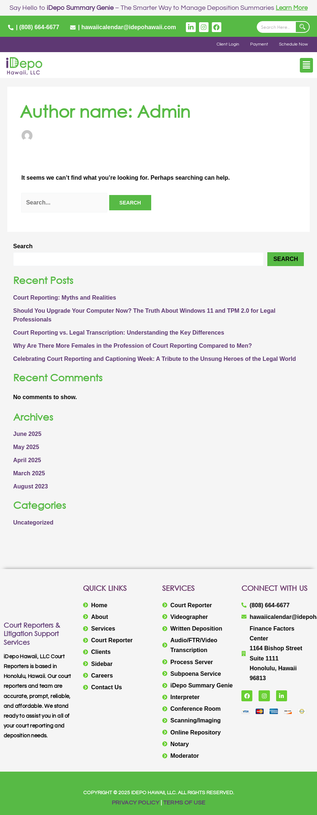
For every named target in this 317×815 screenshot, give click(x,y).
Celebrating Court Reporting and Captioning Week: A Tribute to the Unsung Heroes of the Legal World (154, 359)
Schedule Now (293, 44)
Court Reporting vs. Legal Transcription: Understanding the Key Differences (119, 332)
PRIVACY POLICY (136, 803)
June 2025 (27, 434)
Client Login (228, 44)
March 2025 (29, 473)
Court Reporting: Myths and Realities (64, 298)
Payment (259, 44)
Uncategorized (33, 522)
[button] (306, 65)
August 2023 (30, 486)
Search (23, 246)
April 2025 (27, 460)
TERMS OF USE (184, 803)
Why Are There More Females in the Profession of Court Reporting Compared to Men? (132, 346)
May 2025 (26, 447)
